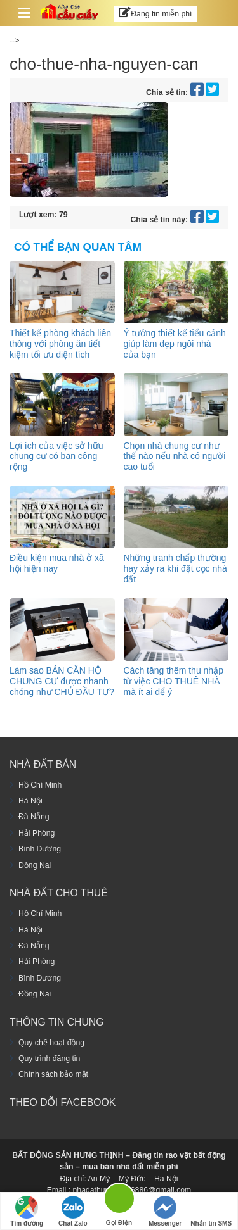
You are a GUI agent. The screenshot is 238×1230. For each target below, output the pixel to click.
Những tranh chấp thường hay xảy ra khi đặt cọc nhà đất (175, 568)
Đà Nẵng (34, 816)
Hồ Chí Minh (40, 785)
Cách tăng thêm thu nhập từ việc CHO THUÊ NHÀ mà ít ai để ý (173, 681)
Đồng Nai (34, 865)
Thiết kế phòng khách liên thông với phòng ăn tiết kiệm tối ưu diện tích (60, 344)
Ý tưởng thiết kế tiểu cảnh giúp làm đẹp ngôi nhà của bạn (175, 344)
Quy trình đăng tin (49, 1058)
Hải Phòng (36, 833)
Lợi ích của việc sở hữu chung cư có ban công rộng (56, 456)
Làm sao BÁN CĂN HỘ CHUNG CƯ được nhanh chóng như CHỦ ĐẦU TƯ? (62, 681)
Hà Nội (30, 800)
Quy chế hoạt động (51, 1042)
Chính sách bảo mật (53, 1074)
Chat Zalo (73, 1211)
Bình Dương (39, 848)
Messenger (165, 1211)
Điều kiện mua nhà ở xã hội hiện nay (57, 563)
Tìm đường (26, 1211)
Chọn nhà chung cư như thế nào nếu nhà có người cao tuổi (175, 456)
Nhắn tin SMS (211, 1211)
